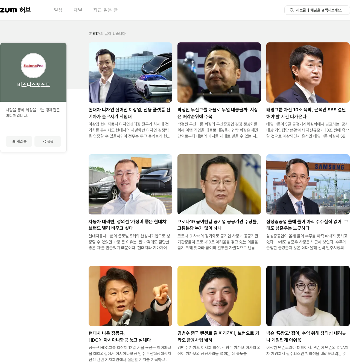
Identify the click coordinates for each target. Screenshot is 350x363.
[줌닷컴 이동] (8, 10)
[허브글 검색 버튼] (291, 10)
